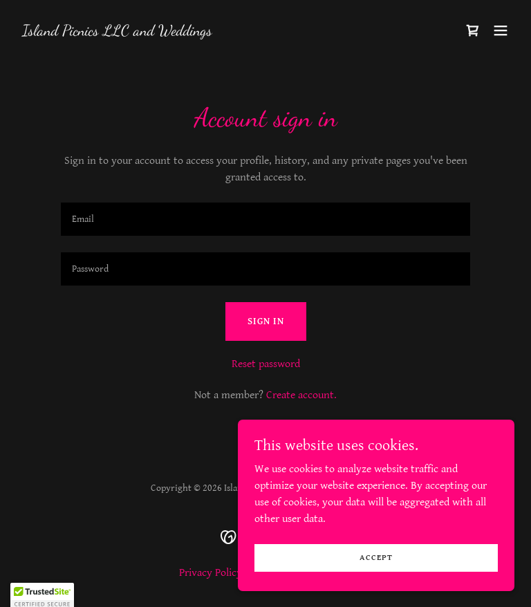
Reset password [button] (266, 364)
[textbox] (265, 219)
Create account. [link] (301, 395)
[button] (500, 30)
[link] (117, 32)
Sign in (266, 321)
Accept (376, 557)
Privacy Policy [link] (210, 572)
